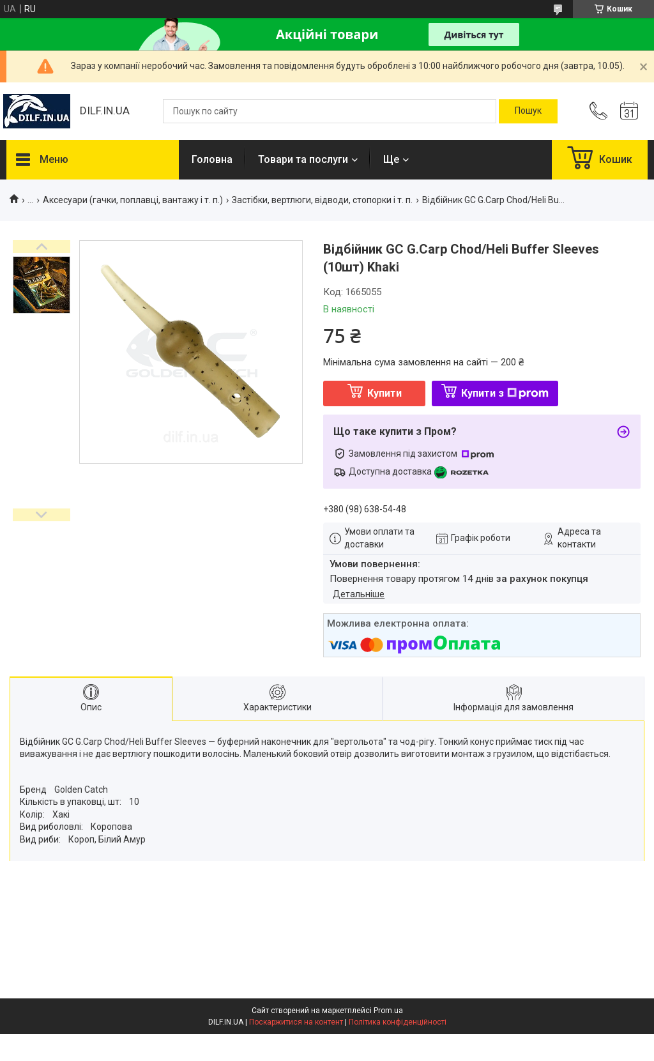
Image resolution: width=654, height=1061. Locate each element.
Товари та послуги (303, 159)
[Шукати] (528, 111)
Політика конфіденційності (397, 1022)
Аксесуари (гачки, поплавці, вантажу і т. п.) (133, 200)
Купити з (505, 393)
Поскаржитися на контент (296, 1022)
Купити (384, 393)
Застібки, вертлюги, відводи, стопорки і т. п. (322, 200)
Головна (212, 159)
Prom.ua (388, 1010)
